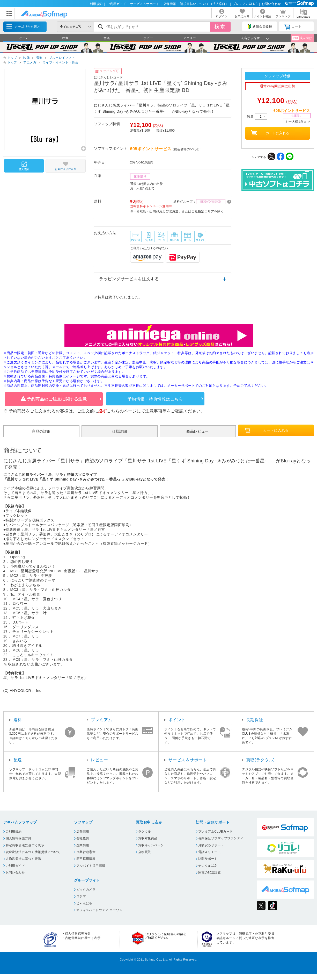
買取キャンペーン (151, 845)
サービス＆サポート (144, 4)
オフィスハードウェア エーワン (99, 910)
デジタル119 (207, 866)
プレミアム (101, 720)
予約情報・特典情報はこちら (155, 399)
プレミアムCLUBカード (215, 831)
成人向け (302, 38)
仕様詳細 (119, 431)
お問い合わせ (271, 4)
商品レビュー (197, 431)
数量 (257, 116)
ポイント (177, 720)
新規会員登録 (260, 26)
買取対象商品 (148, 838)
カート (292, 27)
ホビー (148, 38)
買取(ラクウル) (260, 760)
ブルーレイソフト (62, 58)
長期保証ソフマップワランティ (221, 838)
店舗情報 (169, 4)
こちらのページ (122, 411)
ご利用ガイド (116, 4)
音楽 (107, 38)
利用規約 (96, 4)
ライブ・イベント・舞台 (60, 62)
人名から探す (250, 38)
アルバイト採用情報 (90, 866)
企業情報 (82, 845)
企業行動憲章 (86, 852)
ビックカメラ (86, 889)
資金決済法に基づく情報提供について (33, 852)
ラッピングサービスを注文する (129, 279)
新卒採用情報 (86, 859)
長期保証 (254, 720)
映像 (65, 38)
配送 (17, 760)
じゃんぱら (84, 903)
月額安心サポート (211, 845)
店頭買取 (144, 852)
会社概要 (82, 838)
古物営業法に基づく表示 (23, 859)
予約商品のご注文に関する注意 (57, 399)
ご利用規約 (14, 831)
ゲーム (24, 38)
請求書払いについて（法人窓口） (204, 4)
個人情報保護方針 (19, 838)
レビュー (99, 760)
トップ (12, 58)
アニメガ (189, 38)
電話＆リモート (209, 852)
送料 (17, 720)
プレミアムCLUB (245, 4)
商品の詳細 (41, 431)
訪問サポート (208, 859)
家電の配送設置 (209, 872)
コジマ (81, 896)
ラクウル (144, 831)
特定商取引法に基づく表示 (25, 845)
